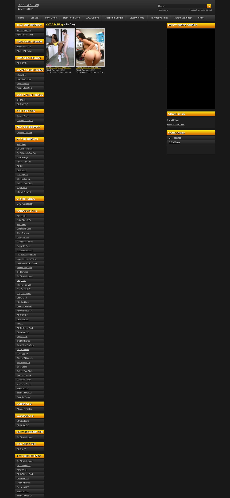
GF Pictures (175, 138)
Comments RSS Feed (205, 10)
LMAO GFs (22, 298)
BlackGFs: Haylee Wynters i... (58, 68)
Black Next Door (24, 79)
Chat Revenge (23, 233)
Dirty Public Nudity (25, 204)
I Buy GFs (21, 281)
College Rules (23, 116)
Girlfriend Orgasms (25, 276)
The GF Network (24, 192)
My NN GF (21, 170)
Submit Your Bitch (24, 183)
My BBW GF (22, 63)
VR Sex (34, 17)
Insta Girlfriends (24, 465)
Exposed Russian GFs (26, 259)
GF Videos (174, 142)
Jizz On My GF (23, 289)
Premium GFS (23, 350)
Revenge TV (22, 175)
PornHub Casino (114, 17)
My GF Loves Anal (25, 35)
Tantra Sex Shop (183, 17)
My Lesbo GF (23, 332)
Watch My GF (23, 388)
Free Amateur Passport (27, 263)
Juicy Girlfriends (24, 293)
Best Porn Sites (71, 17)
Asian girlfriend (86, 72)
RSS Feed (193, 10)
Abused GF (22, 216)
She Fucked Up (23, 179)
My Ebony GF (23, 84)
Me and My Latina (24, 409)
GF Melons (22, 100)
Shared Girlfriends (25, 358)
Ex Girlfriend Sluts (24, 149)
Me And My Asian (24, 51)
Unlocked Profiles (24, 384)
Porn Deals (51, 17)
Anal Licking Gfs (24, 30)
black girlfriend (65, 72)
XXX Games (92, 17)
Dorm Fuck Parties (25, 120)
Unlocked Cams (24, 380)
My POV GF (22, 337)
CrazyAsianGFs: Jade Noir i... (88, 68)
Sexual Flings (173, 120)
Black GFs (54, 72)
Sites (200, 17)
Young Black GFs (24, 88)
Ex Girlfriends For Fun (26, 153)
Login (166, 10)
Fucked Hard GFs (24, 268)
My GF (20, 166)
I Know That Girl (24, 162)
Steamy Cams (137, 17)
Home (21, 17)
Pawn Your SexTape (25, 345)
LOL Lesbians (23, 302)
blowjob (96, 72)
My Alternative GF (24, 132)
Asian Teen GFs (24, 47)
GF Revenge (22, 157)
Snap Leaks (22, 367)
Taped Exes (22, 188)
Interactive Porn (159, 17)
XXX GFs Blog (28, 5)
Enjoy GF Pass (23, 246)
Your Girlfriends (23, 397)
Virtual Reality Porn (175, 125)
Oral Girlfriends (23, 341)
